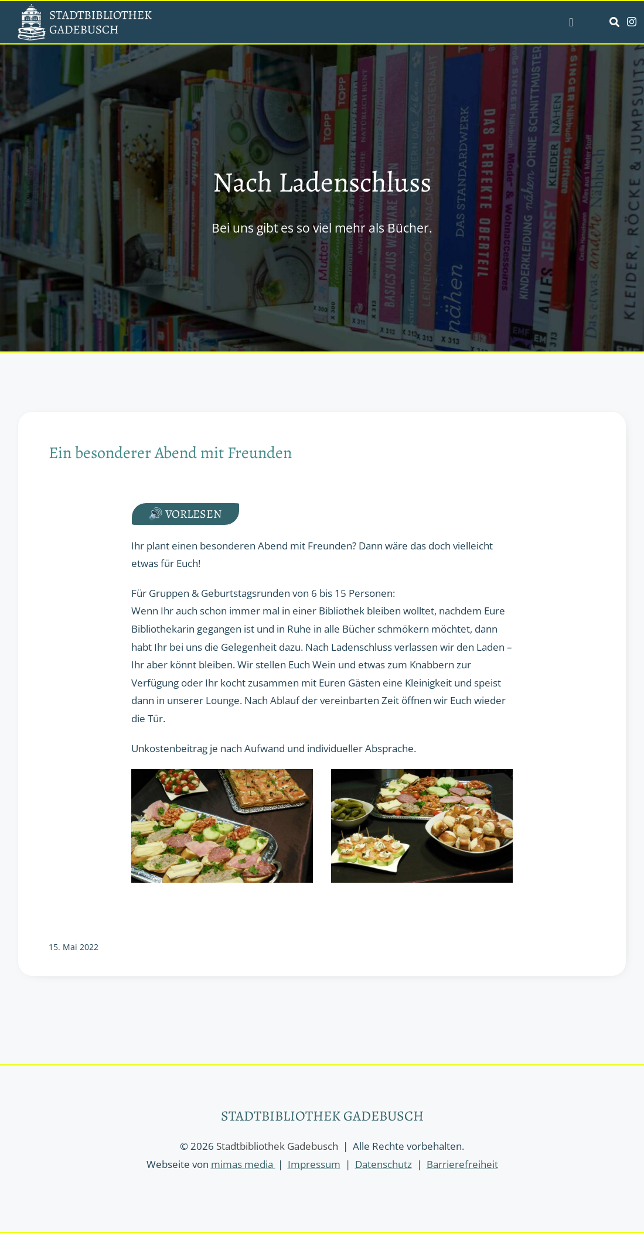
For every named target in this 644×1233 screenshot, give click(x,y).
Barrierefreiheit (462, 1164)
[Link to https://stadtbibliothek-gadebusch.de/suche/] (614, 22)
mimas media (243, 1164)
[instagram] (631, 21)
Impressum (314, 1164)
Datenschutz (383, 1164)
